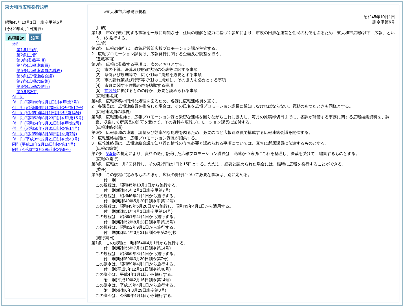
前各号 (110, 90)
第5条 (111, 153)
